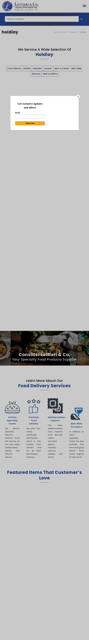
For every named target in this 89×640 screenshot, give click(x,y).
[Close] (78, 96)
